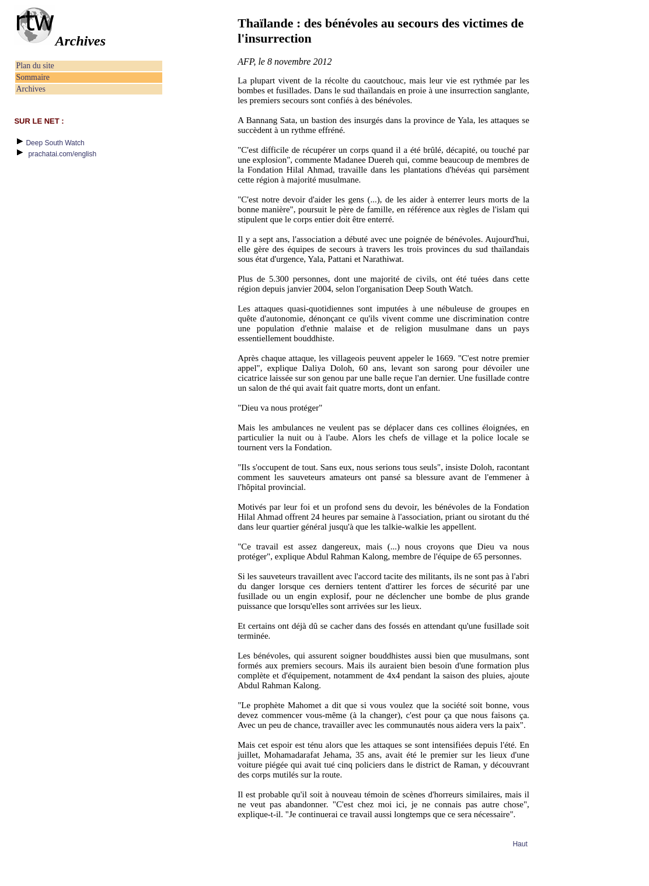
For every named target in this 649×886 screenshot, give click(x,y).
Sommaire (33, 77)
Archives (31, 89)
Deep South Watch (55, 143)
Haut (519, 844)
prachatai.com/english (62, 154)
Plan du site (35, 65)
